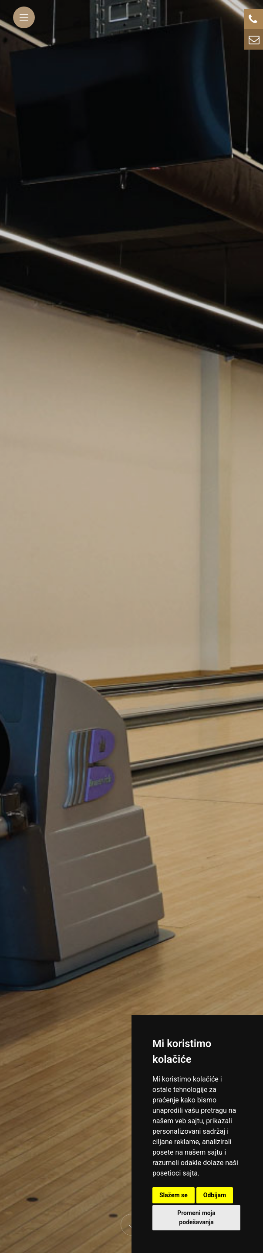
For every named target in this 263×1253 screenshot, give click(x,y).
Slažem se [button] (173, 1195)
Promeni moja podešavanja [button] (196, 1217)
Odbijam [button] (214, 1195)
